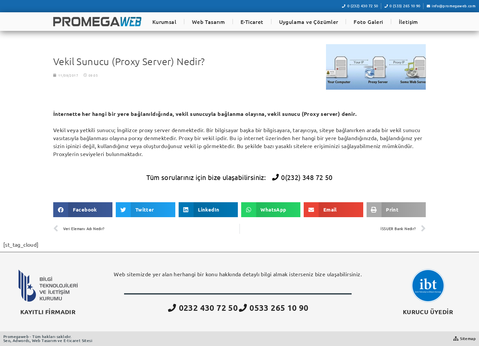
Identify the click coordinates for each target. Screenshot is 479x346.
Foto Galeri (368, 21)
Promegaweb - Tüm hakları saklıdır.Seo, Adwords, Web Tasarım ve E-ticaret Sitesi (47, 338)
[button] (82, 209)
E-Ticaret (251, 21)
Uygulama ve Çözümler (308, 21)
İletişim (408, 21)
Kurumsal (164, 21)
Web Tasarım (208, 21)
